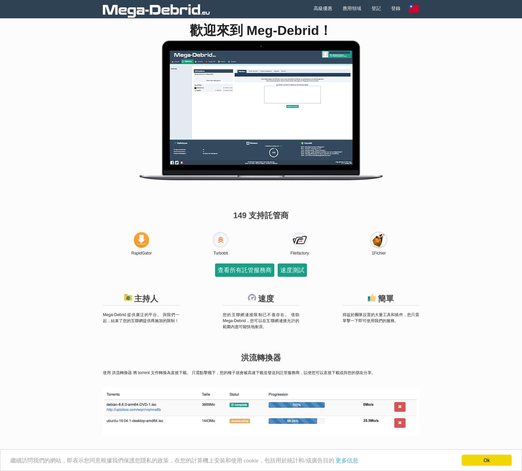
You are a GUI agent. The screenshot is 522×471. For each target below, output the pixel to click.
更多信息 (347, 460)
